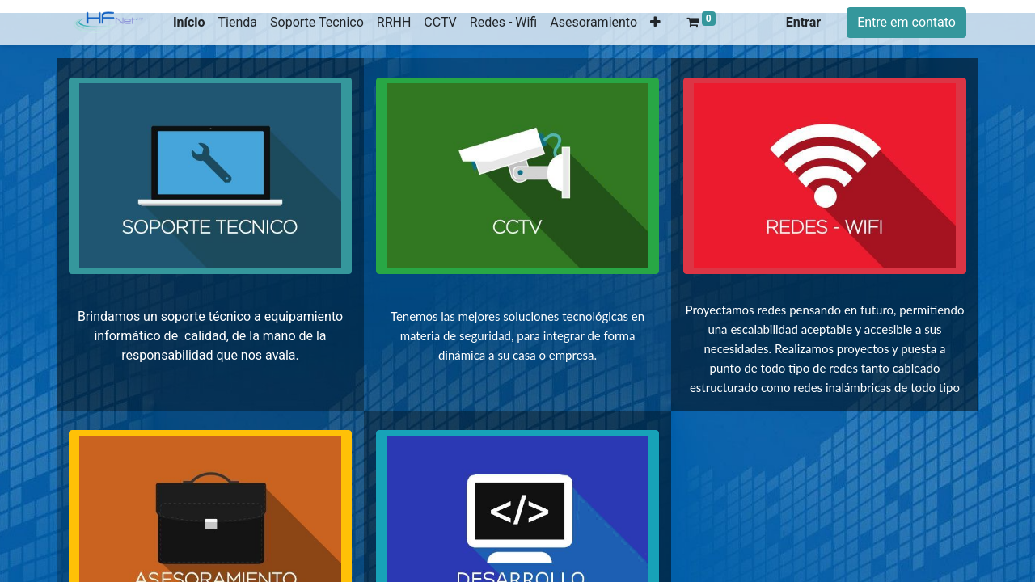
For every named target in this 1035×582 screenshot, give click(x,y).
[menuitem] (189, 22)
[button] (655, 22)
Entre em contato (906, 22)
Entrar (803, 22)
